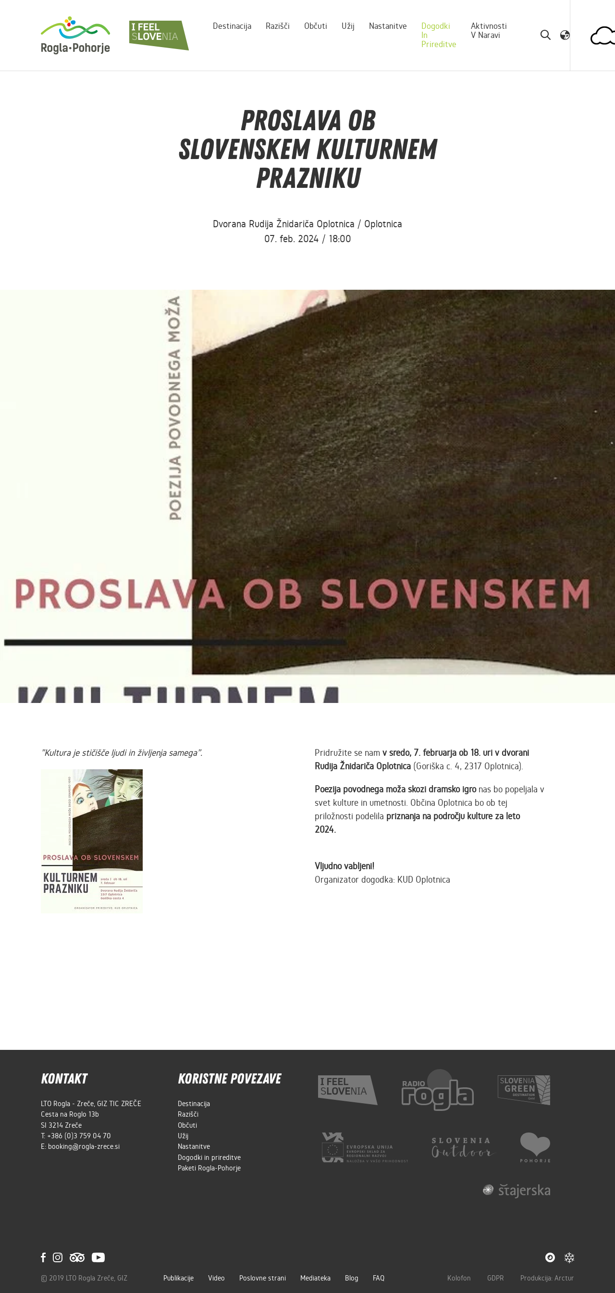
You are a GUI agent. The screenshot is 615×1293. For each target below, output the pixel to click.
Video (216, 1278)
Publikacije (178, 1278)
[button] (565, 35)
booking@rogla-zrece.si (84, 1146)
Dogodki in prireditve (438, 35)
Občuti (315, 26)
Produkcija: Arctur (547, 1278)
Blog (351, 1278)
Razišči (278, 26)
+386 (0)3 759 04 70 (79, 1136)
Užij (348, 26)
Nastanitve (388, 26)
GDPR (496, 1278)
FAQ (378, 1278)
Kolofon (460, 1278)
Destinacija (232, 26)
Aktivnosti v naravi (489, 30)
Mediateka (315, 1278)
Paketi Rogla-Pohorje (209, 1168)
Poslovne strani (262, 1278)
